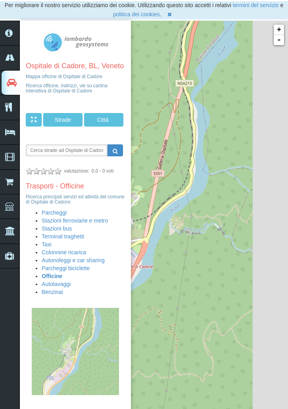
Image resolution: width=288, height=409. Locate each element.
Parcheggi (54, 212)
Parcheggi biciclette (66, 268)
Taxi (47, 244)
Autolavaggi (56, 284)
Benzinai (52, 292)
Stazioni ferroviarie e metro (75, 220)
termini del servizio (256, 5)
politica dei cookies (136, 14)
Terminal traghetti (63, 236)
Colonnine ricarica (64, 252)
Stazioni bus (57, 228)
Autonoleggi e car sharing (73, 260)
